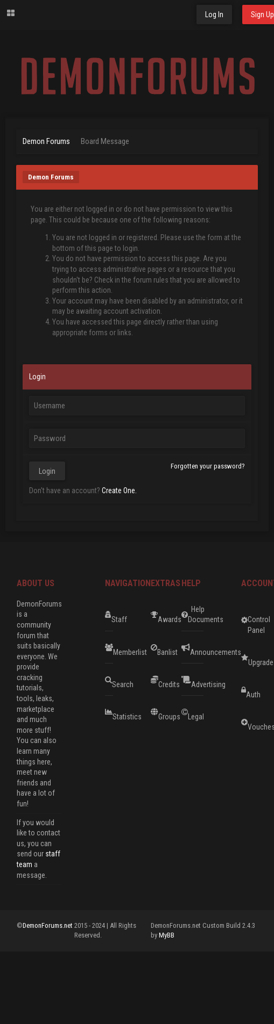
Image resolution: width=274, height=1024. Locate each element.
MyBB (166, 935)
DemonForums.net (48, 925)
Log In (214, 14)
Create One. (119, 490)
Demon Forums (46, 141)
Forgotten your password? (208, 466)
